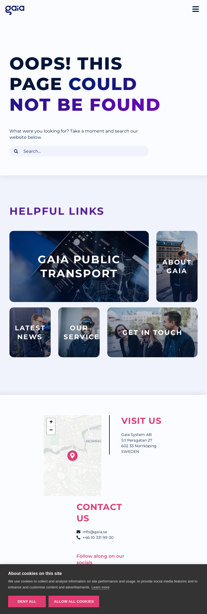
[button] (72, 455)
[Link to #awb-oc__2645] (195, 9)
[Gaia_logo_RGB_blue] (14, 7)
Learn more (101, 587)
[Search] (16, 151)
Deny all (27, 601)
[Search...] (79, 151)
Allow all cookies (74, 601)
